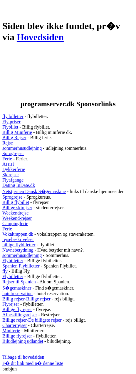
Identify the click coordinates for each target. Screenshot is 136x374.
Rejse (7, 142)
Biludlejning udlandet (22, 341)
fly (5, 271)
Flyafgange (12, 179)
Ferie (7, 158)
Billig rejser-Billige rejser (26, 298)
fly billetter (12, 116)
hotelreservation (17, 293)
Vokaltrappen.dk (17, 234)
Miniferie (11, 330)
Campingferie (15, 223)
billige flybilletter (18, 244)
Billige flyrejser (17, 309)
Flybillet (10, 126)
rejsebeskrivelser (18, 239)
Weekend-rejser (17, 218)
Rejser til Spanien (19, 281)
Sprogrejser (13, 153)
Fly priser (11, 121)
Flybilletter (12, 260)
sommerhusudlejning (22, 148)
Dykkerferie (13, 169)
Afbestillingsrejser (19, 314)
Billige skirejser (17, 207)
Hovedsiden (40, 37)
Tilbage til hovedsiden (23, 357)
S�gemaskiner (16, 287)
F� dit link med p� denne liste (32, 363)
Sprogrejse (12, 197)
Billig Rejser (14, 137)
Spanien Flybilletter (21, 265)
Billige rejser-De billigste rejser (32, 320)
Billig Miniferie (17, 132)
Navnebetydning (17, 249)
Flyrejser (10, 304)
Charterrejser (14, 325)
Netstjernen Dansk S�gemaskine (34, 191)
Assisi (8, 164)
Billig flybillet (15, 202)
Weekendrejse (15, 212)
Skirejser (10, 174)
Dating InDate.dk (18, 185)
